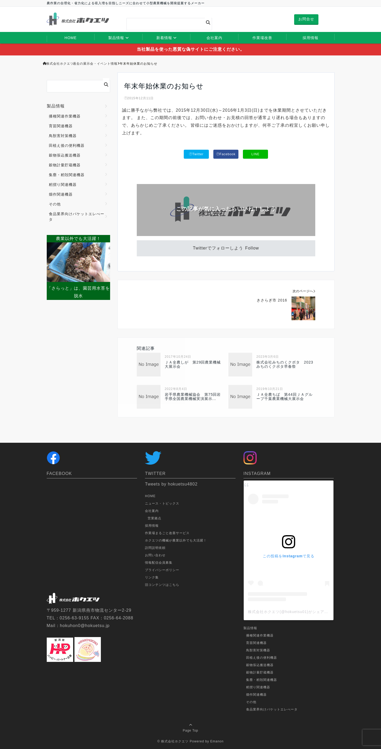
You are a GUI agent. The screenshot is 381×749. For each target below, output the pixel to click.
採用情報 (310, 38)
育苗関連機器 (61, 126)
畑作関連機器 (61, 194)
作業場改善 (262, 38)
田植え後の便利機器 (66, 145)
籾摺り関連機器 (63, 184)
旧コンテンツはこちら (162, 585)
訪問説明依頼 (155, 548)
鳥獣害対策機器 (63, 136)
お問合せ (306, 19)
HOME (70, 38)
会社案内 (214, 38)
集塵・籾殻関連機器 (66, 175)
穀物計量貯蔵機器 (65, 165)
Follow (252, 248)
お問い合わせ (155, 555)
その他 (55, 204)
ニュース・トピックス (162, 503)
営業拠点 (154, 518)
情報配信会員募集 (158, 562)
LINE (255, 154)
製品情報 (116, 38)
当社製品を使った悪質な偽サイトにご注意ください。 (190, 49)
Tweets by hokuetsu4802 (171, 484)
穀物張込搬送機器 (65, 155)
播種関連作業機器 (65, 116)
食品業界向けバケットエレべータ (76, 217)
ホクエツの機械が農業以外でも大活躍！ (176, 540)
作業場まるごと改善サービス (167, 533)
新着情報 (164, 38)
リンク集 (152, 577)
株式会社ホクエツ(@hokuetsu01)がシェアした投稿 (294, 612)
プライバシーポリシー (162, 570)
